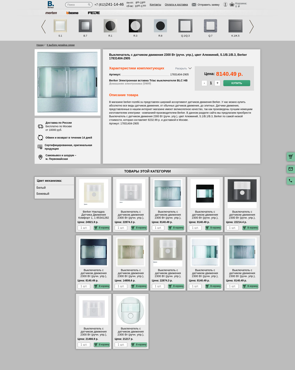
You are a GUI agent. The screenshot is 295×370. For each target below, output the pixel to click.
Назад (39, 45)
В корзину (101, 227)
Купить (236, 83)
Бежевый (42, 193)
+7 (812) (109, 4)
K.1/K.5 (235, 35)
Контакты (155, 4)
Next (251, 27)
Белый (41, 187)
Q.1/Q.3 (185, 35)
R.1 (110, 35)
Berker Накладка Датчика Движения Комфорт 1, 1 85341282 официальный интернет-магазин (94, 217)
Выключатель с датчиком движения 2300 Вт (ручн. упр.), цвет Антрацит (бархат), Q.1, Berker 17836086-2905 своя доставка (205, 219)
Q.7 (210, 35)
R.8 (160, 35)
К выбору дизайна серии (61, 45)
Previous (43, 27)
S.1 (60, 35)
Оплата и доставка (176, 4)
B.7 (85, 35)
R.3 (135, 35)
